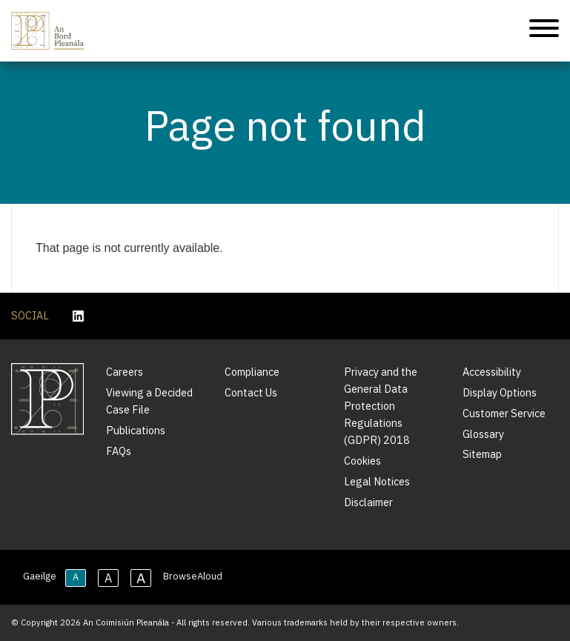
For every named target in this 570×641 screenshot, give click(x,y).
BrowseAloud (192, 576)
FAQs (118, 451)
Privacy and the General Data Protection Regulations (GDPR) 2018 (380, 406)
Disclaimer (368, 502)
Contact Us (251, 392)
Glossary (483, 434)
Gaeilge (39, 576)
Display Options (500, 392)
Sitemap (482, 454)
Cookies (362, 461)
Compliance (252, 372)
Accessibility (492, 372)
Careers (124, 372)
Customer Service (504, 413)
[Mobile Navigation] (544, 30)
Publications (135, 430)
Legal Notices (377, 481)
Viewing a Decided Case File (149, 400)
